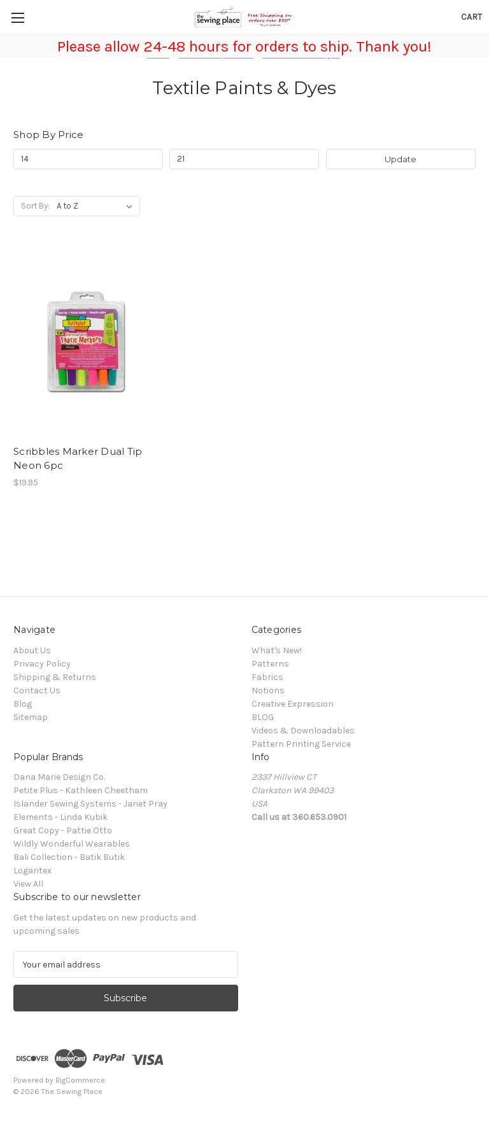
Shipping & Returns (54, 677)
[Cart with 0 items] (471, 16)
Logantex (32, 870)
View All (28, 883)
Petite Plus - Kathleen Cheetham (80, 790)
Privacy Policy (42, 663)
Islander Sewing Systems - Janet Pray (90, 803)
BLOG (263, 717)
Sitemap (30, 717)
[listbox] (97, 206)
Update (400, 159)
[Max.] (244, 159)
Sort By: (35, 206)
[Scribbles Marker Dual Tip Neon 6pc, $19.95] (86, 342)
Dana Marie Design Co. (59, 777)
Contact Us (36, 690)
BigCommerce (80, 1080)
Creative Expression (293, 703)
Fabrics (267, 677)
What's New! (277, 650)
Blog (22, 703)
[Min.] (88, 159)
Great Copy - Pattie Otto (62, 830)
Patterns (270, 663)
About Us (32, 650)
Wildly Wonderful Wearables (71, 843)
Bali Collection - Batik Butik (69, 857)
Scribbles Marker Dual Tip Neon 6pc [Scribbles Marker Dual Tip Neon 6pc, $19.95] (77, 458)
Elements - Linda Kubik (60, 817)
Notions (268, 690)
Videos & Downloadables (303, 730)
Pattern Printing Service (301, 744)
